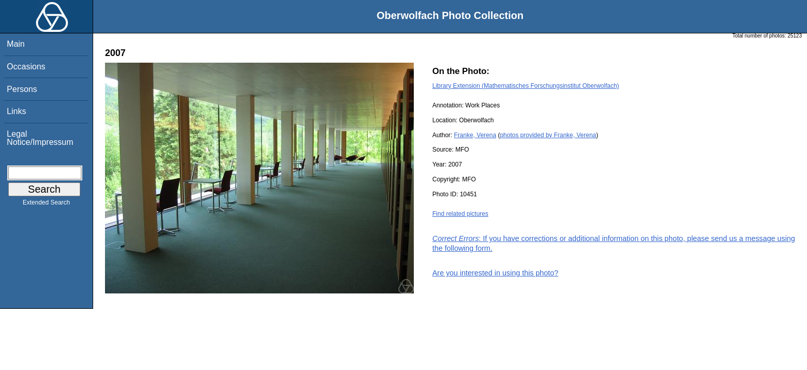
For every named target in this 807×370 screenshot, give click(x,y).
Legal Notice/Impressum (40, 138)
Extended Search (46, 204)
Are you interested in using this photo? (495, 273)
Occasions (26, 66)
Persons (22, 89)
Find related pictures (460, 213)
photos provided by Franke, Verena (548, 135)
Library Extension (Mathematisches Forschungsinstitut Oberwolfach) (525, 85)
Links (16, 111)
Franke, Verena (475, 135)
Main (16, 44)
